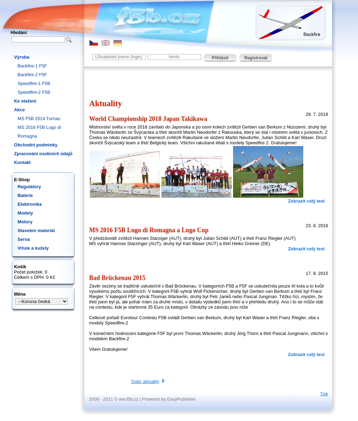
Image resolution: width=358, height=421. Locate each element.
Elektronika (30, 204)
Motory (25, 221)
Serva (24, 239)
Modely (25, 213)
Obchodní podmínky (36, 144)
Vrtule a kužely (33, 248)
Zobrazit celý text (306, 201)
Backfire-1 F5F (32, 65)
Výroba (21, 57)
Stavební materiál (36, 230)
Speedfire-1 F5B (34, 83)
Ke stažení (25, 101)
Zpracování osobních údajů (43, 153)
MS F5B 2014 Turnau (39, 118)
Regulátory (29, 186)
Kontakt (22, 162)
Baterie (25, 195)
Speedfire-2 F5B (34, 92)
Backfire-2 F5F (32, 74)
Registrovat (255, 57)
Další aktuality (145, 381)
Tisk (324, 393)
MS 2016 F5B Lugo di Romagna (39, 132)
